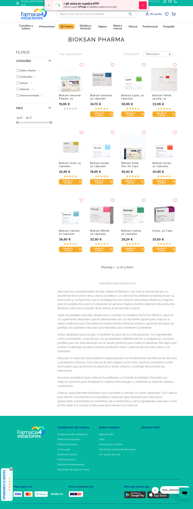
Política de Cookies (67, 444)
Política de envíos (67, 459)
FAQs (102, 439)
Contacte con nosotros (111, 444)
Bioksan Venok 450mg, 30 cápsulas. (161, 98)
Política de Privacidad (69, 439)
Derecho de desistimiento (71, 464)
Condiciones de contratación (73, 434)
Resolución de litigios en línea (73, 469)
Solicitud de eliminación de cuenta (117, 449)
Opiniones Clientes (4, 485)
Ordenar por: (132, 54)
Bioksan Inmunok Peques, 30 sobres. (70, 98)
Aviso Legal (64, 449)
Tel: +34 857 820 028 (109, 454)
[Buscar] (91, 14)
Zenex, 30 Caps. (162, 230)
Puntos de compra (67, 454)
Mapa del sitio (106, 434)
